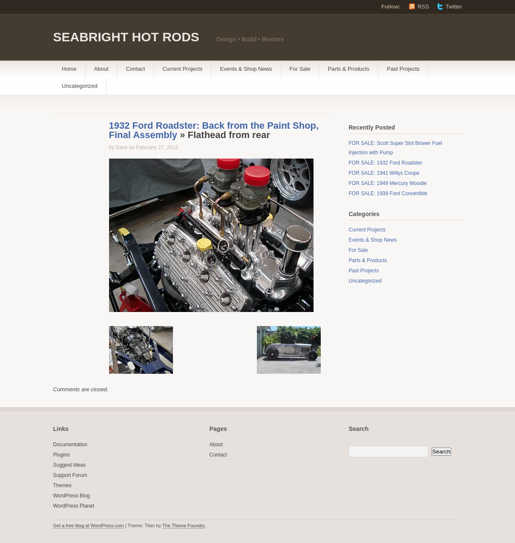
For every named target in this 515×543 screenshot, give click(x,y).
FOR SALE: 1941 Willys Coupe (384, 173)
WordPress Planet (74, 506)
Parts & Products (349, 69)
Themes (62, 485)
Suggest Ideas (69, 465)
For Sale (300, 69)
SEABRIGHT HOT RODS (126, 37)
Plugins (61, 455)
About (101, 69)
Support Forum (70, 475)
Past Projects (403, 69)
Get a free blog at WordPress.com (88, 525)
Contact (135, 69)
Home (69, 69)
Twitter (454, 6)
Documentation (70, 445)
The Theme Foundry (183, 525)
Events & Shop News (246, 69)
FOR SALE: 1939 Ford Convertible (388, 193)
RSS (423, 6)
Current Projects (182, 69)
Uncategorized (80, 86)
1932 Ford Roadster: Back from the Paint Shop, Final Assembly (214, 130)
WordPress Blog (71, 496)
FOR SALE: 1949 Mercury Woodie (388, 183)
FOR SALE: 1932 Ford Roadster (386, 163)
